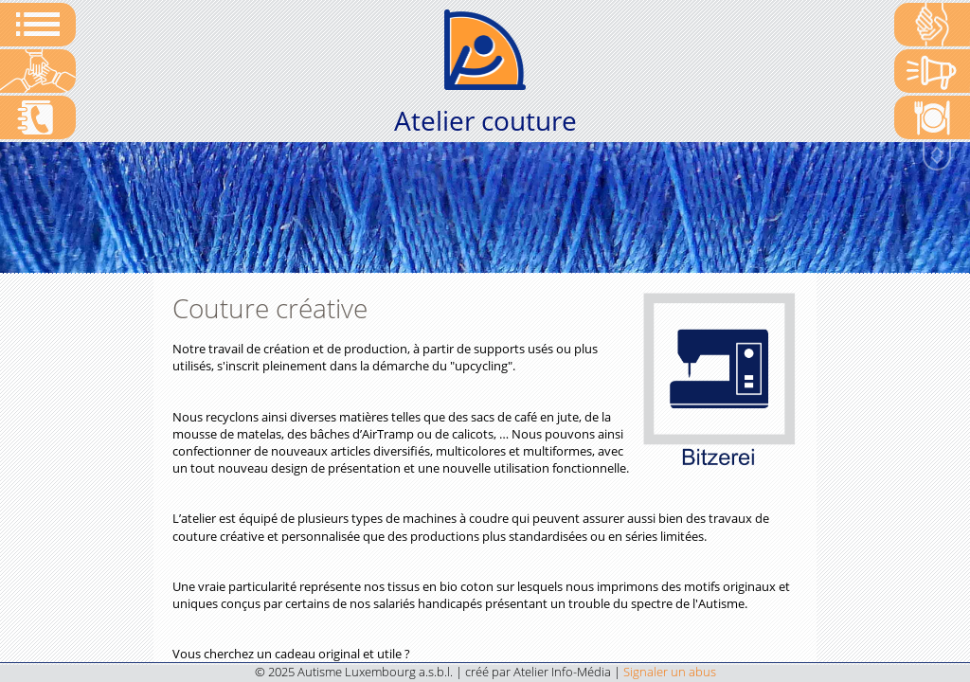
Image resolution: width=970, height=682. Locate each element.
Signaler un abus (669, 671)
